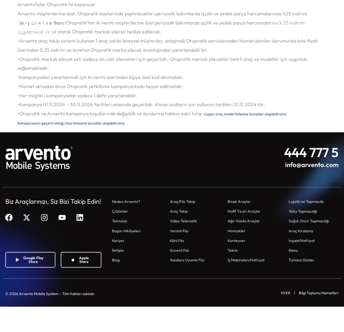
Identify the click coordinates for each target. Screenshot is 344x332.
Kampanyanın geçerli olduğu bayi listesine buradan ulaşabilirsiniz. (86, 123)
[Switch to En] (315, 7)
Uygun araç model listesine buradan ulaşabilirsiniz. (257, 113)
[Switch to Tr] (325, 7)
